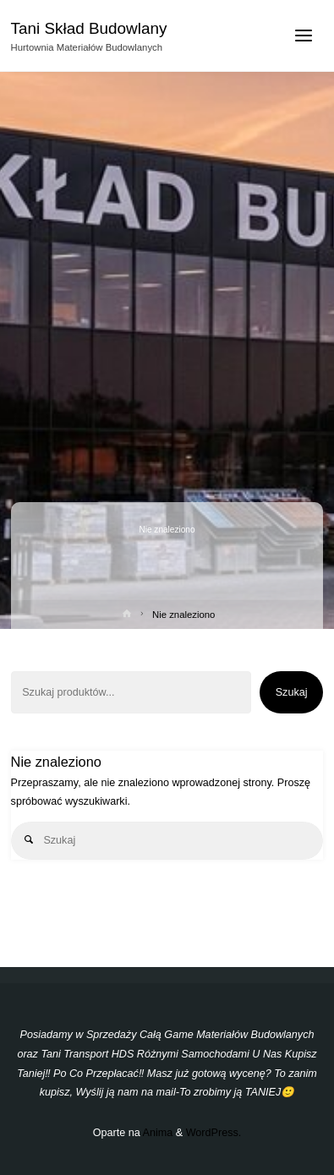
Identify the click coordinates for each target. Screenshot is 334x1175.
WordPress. (214, 1133)
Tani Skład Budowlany (89, 28)
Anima (156, 1133)
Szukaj (292, 692)
